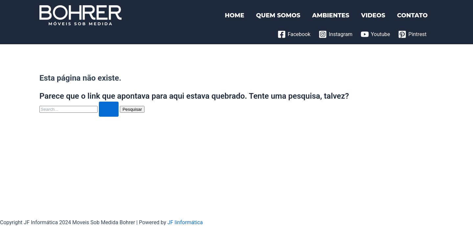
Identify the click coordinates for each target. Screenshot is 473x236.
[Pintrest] (412, 34)
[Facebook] (293, 34)
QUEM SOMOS (278, 15)
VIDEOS (373, 15)
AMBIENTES (330, 15)
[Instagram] (336, 34)
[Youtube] (375, 34)
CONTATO (412, 15)
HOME (234, 15)
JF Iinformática (185, 222)
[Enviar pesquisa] (109, 109)
